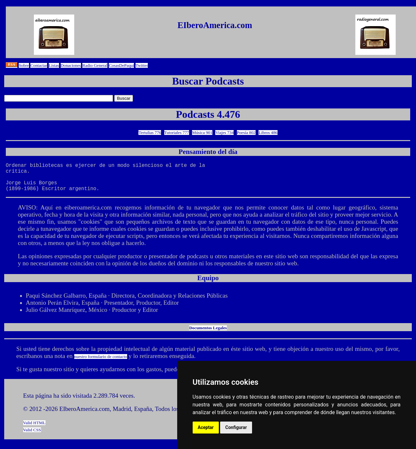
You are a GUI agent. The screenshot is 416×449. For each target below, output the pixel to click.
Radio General (94, 65)
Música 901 (202, 132)
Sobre (24, 65)
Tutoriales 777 (176, 132)
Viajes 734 (224, 132)
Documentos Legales (208, 334)
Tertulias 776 (149, 132)
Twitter (142, 65)
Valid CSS (32, 436)
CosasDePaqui (121, 65)
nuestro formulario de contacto (100, 363)
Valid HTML (34, 429)
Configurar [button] (236, 427)
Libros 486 (268, 132)
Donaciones (71, 65)
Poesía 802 (246, 132)
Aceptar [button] (206, 427)
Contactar (38, 65)
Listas (54, 65)
